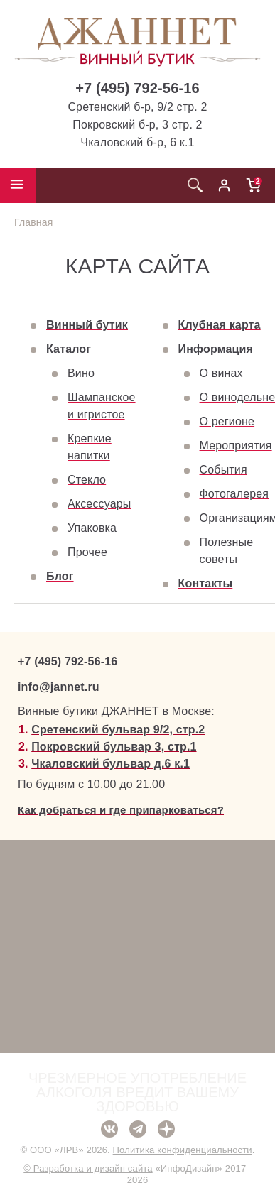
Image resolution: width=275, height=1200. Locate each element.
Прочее (87, 552)
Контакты (205, 583)
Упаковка (92, 528)
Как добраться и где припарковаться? (121, 810)
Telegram (137, 1129)
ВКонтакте (109, 1129)
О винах (221, 373)
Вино (81, 373)
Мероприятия (236, 446)
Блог (60, 576)
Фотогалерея (234, 494)
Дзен (166, 1129)
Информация (215, 349)
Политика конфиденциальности (182, 1150)
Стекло (87, 480)
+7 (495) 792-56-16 (137, 88)
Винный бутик (87, 325)
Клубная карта (219, 325)
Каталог (68, 349)
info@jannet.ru (58, 687)
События (223, 470)
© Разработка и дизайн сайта (87, 1168)
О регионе (227, 421)
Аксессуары (99, 504)
